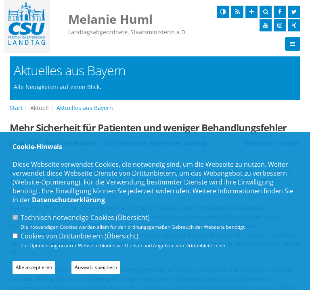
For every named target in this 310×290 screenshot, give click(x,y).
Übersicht (133, 217)
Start (16, 108)
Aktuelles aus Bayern (85, 108)
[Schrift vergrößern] (251, 12)
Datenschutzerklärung (68, 199)
